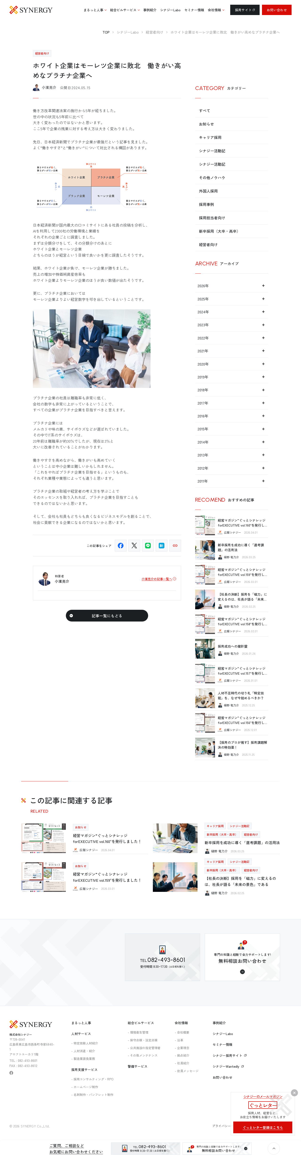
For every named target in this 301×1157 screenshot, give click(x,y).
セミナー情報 (222, 1044)
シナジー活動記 (212, 150)
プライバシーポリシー (227, 1126)
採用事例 (206, 204)
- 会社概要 (182, 1032)
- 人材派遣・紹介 (83, 1051)
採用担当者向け (212, 217)
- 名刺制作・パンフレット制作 (92, 1094)
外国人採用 (208, 191)
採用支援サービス (84, 1069)
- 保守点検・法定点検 (143, 1040)
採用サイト (245, 10)
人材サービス (81, 1033)
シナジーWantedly (228, 1066)
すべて (204, 110)
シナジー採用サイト (230, 1055)
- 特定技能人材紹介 (84, 1043)
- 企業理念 (182, 1048)
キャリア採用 (210, 137)
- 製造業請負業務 (83, 1058)
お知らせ (206, 124)
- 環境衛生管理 (138, 1032)
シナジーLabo (223, 1033)
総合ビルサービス (141, 1022)
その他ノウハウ (212, 177)
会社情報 (181, 1022)
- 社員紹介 (182, 1063)
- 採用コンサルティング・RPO (92, 1079)
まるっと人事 (81, 1022)
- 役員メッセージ (186, 1071)
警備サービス (137, 1066)
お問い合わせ (277, 10)
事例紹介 (219, 1022)
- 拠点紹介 (182, 1055)
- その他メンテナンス (143, 1055)
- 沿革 (179, 1040)
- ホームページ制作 (84, 1087)
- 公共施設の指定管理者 (144, 1048)
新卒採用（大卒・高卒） (219, 231)
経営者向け (208, 244)
